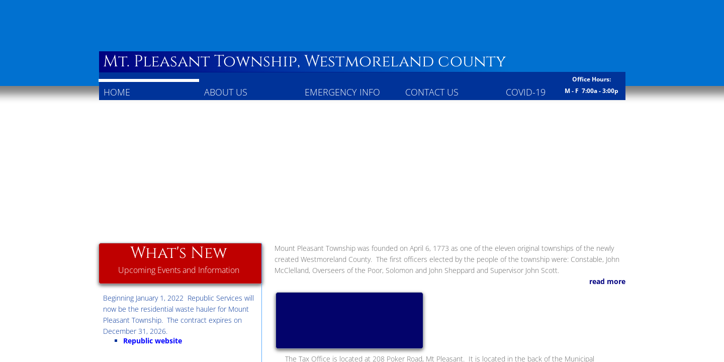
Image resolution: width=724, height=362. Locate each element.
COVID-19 (526, 92)
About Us (225, 92)
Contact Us (432, 92)
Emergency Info (342, 92)
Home (117, 92)
